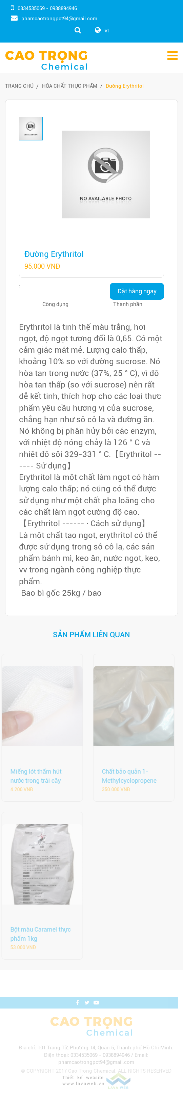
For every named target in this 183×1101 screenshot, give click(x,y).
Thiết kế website (84, 1084)
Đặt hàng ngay (137, 291)
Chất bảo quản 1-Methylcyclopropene (126, 776)
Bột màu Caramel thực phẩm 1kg (38, 934)
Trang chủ (19, 86)
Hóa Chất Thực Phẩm (69, 86)
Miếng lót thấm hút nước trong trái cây (33, 776)
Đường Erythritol (125, 86)
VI (106, 31)
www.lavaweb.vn (85, 1090)
